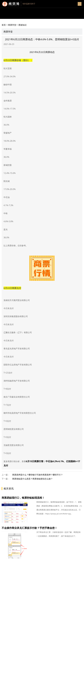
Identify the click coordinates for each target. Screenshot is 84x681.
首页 (4, 25)
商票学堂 (12, 25)
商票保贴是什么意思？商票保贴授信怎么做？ (32, 478)
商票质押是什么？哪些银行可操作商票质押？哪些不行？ (37, 474)
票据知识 (22, 25)
